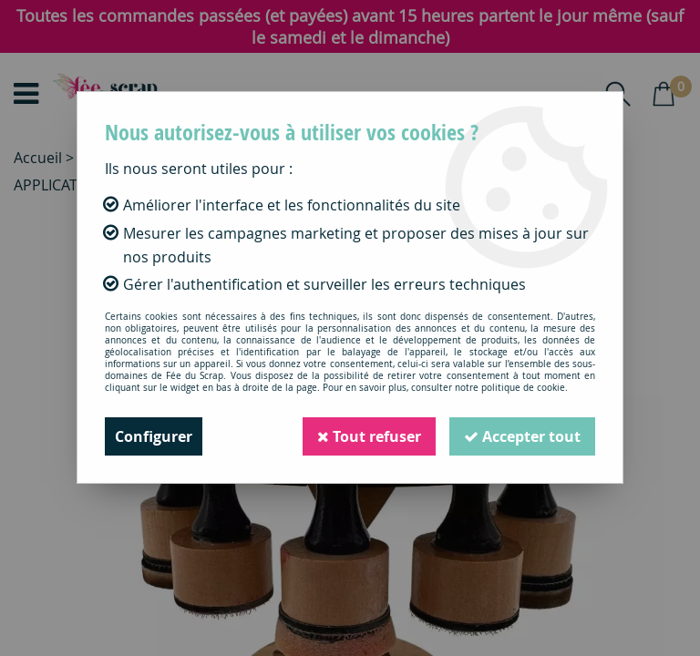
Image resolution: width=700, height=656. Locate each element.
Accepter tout (522, 436)
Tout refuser (369, 436)
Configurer (153, 436)
